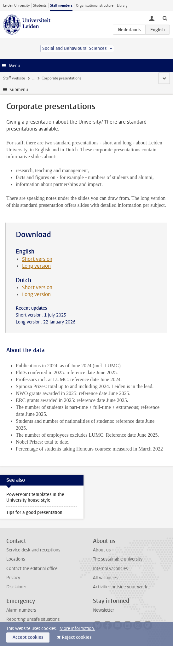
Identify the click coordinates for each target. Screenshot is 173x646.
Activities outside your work (120, 587)
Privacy (13, 578)
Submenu (18, 90)
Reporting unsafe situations (33, 619)
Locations (15, 559)
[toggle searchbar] (165, 18)
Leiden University (16, 5)
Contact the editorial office (31, 569)
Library (122, 5)
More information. (77, 628)
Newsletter (103, 610)
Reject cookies (76, 637)
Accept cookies (28, 637)
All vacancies (105, 578)
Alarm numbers (21, 610)
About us (102, 550)
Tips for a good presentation (34, 512)
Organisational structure (94, 5)
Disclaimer (16, 587)
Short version (37, 259)
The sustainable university (117, 559)
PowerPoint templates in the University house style (35, 497)
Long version (36, 266)
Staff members (61, 5)
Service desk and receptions (33, 550)
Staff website (14, 78)
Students (40, 5)
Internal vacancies (110, 569)
